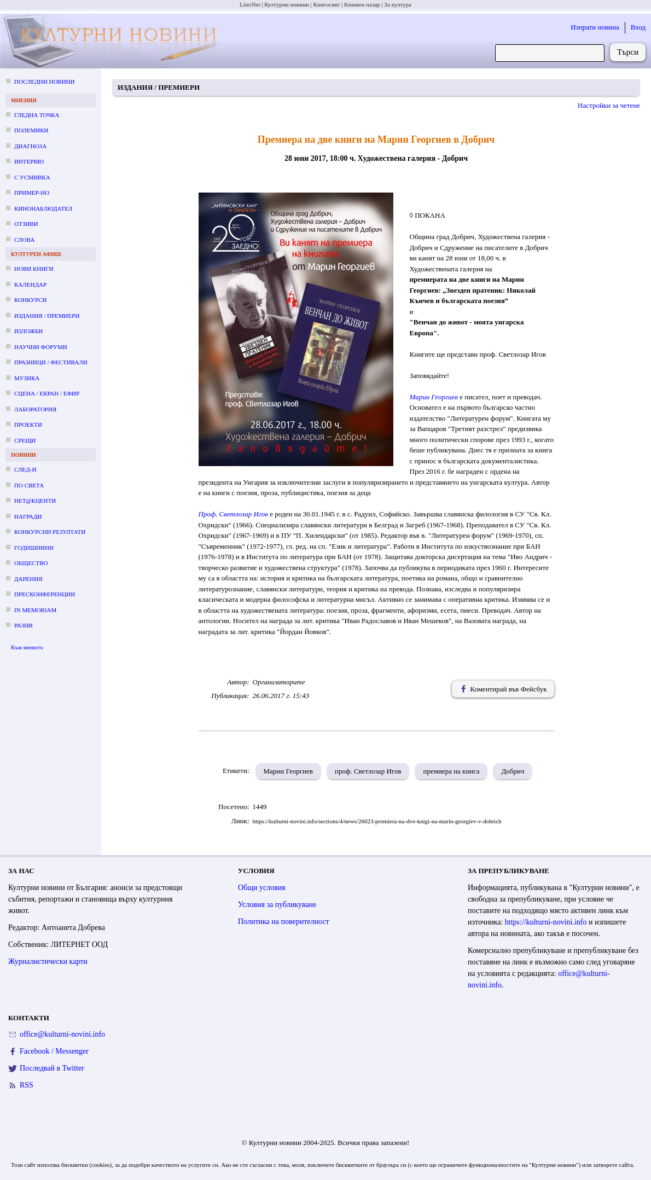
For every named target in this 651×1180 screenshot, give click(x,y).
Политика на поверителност (283, 921)
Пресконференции (44, 594)
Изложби (28, 331)
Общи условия (262, 887)
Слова (24, 239)
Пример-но (31, 192)
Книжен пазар (362, 4)
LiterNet (250, 4)
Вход (638, 27)
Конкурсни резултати (49, 531)
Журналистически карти (48, 961)
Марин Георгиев (434, 397)
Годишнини (34, 547)
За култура (397, 4)
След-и (25, 469)
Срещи (25, 440)
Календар (30, 284)
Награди (28, 516)
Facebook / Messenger (54, 1051)
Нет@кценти (35, 500)
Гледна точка (37, 115)
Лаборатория (35, 409)
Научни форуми (40, 347)
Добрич (512, 771)
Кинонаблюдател (43, 208)
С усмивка (32, 177)
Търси (627, 52)
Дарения (28, 579)
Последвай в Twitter (52, 1068)
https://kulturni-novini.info (546, 922)
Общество (31, 563)
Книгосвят (326, 4)
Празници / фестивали (51, 362)
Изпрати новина (595, 27)
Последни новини (44, 81)
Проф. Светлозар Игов (234, 514)
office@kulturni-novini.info (62, 1034)
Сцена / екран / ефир (46, 393)
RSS (26, 1085)
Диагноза (30, 146)
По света (29, 485)
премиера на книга (451, 771)
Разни (23, 625)
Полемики (31, 130)
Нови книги (33, 268)
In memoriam (35, 610)
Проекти (28, 424)
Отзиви (26, 223)
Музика (26, 378)
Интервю (29, 161)
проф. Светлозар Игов (368, 771)
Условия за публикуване (277, 904)
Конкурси (30, 300)
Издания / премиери (46, 315)
